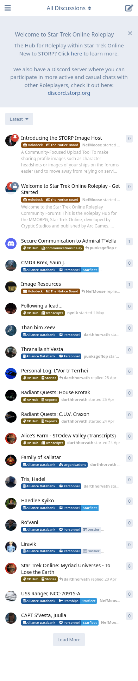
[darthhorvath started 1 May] (11, 330)
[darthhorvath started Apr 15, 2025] (11, 373)
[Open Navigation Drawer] (7, 8)
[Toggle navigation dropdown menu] (69, 8)
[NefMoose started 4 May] (11, 265)
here (76, 53)
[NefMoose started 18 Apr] (11, 596)
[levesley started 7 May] (11, 243)
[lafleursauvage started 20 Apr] (11, 503)
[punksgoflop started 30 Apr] (11, 352)
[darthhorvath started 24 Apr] (11, 417)
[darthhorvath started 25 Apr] (11, 395)
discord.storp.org (69, 92)
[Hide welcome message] (130, 33)
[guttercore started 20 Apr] (11, 547)
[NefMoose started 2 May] (11, 140)
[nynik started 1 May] (11, 308)
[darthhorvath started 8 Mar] (11, 568)
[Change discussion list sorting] (19, 119)
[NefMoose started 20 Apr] (11, 286)
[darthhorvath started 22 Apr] (11, 482)
